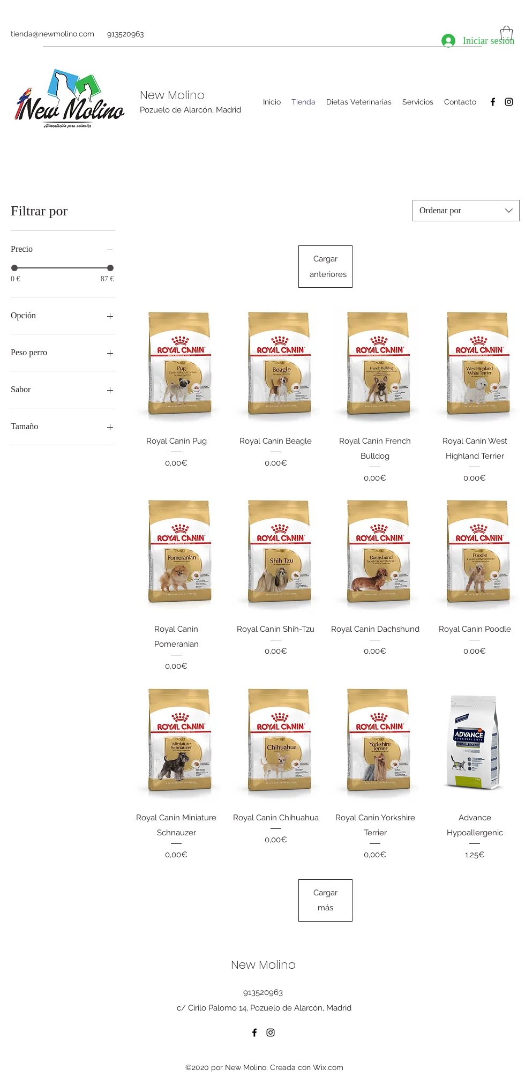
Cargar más (325, 900)
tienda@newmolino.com (52, 33)
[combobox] (466, 210)
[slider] (14, 267)
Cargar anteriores (328, 266)
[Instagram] (509, 101)
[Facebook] (493, 101)
